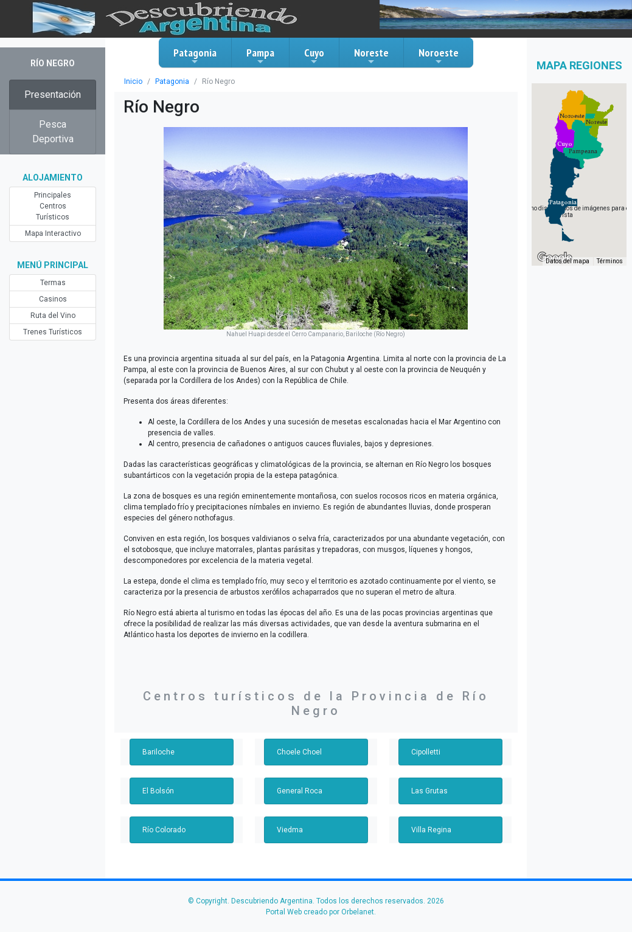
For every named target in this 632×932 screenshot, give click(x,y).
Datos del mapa (567, 261)
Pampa (260, 56)
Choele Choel (299, 752)
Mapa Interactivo (53, 233)
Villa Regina (431, 830)
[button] (563, 202)
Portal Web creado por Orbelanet (320, 912)
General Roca (299, 791)
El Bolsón (158, 791)
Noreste (371, 56)
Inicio (133, 81)
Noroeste (438, 56)
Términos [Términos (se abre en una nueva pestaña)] (610, 261)
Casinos (53, 299)
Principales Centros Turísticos (52, 206)
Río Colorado (164, 830)
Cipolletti (425, 752)
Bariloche (158, 752)
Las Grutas (429, 791)
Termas (53, 282)
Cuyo (314, 56)
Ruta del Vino (52, 315)
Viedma (290, 830)
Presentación (52, 94)
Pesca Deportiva (53, 132)
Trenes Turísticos (52, 332)
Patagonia (195, 56)
